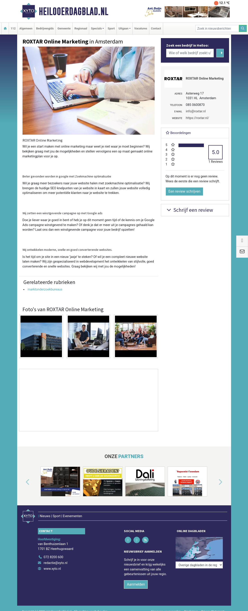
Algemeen (25, 28)
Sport (111, 28)
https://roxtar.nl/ (197, 118)
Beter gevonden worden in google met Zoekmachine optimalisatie (67, 176)
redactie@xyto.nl (56, 563)
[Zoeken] (243, 28)
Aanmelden (136, 584)
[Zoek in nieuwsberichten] (217, 28)
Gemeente (64, 28)
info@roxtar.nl (196, 111)
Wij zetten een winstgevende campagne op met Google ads (62, 213)
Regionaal (80, 28)
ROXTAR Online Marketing (205, 78)
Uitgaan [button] (123, 28)
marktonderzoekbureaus (45, 289)
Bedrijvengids (45, 28)
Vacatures (140, 28)
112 (13, 28)
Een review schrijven (184, 191)
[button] (22, 482)
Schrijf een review (189, 209)
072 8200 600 (53, 557)
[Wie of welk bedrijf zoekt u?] (190, 53)
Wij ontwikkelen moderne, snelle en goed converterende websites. (67, 250)
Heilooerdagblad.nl (73, 11)
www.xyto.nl (52, 569)
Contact (156, 28)
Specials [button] (96, 28)
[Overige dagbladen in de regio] (199, 565)
